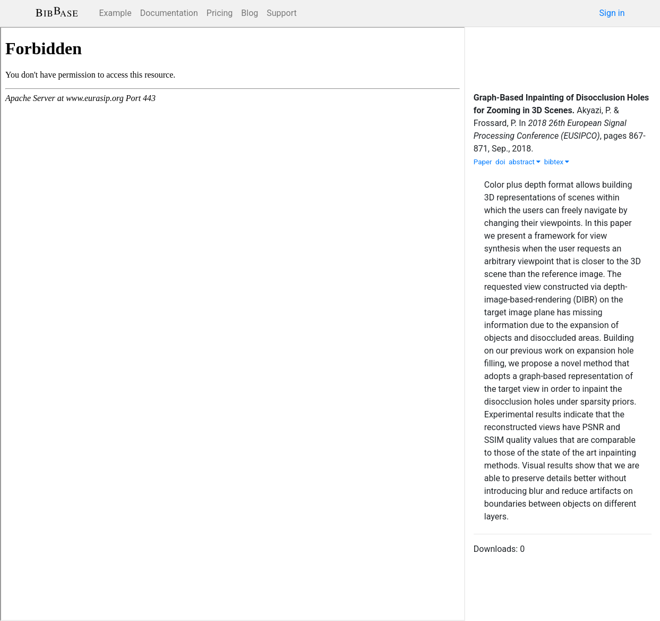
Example (115, 13)
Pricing (220, 13)
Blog (249, 13)
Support (281, 13)
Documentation (169, 13)
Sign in (612, 13)
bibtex (557, 162)
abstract (525, 162)
